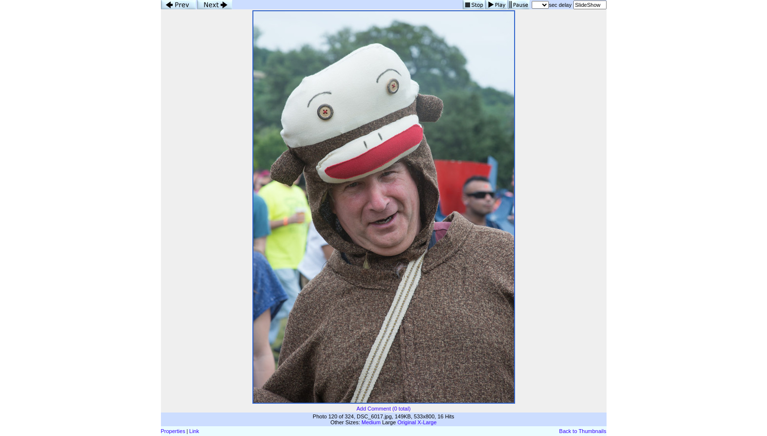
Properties (173, 431)
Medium (371, 422)
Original (406, 422)
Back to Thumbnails (582, 431)
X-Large (426, 422)
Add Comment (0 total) (384, 409)
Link (194, 431)
